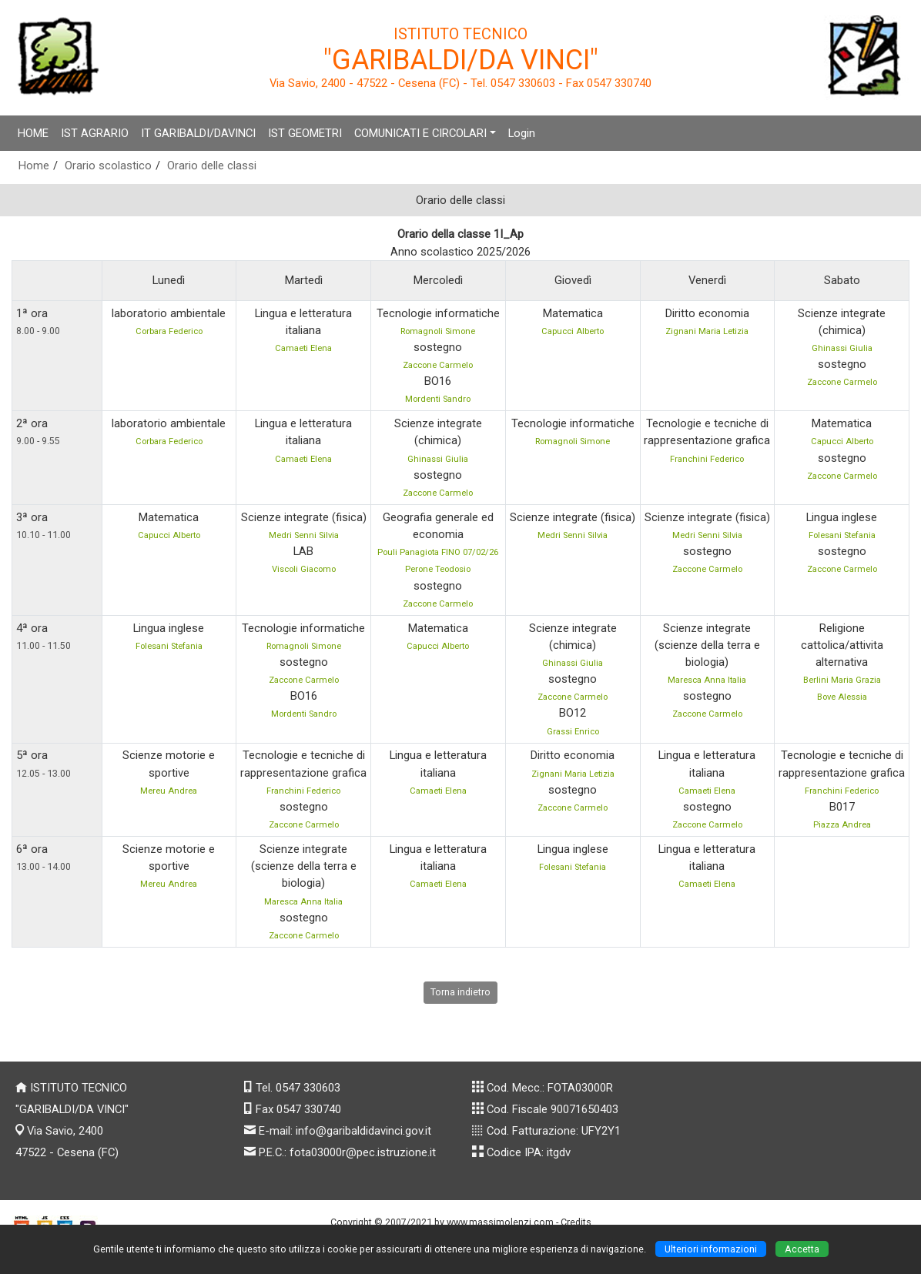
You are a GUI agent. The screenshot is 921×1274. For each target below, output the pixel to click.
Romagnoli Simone (437, 331)
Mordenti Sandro (438, 399)
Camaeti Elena (303, 348)
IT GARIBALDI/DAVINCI (198, 133)
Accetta (802, 1249)
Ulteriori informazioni (711, 1249)
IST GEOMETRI (305, 133)
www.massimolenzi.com (500, 1222)
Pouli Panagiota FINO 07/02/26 (437, 552)
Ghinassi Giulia (842, 348)
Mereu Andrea (168, 791)
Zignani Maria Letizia (707, 331)
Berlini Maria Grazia (842, 680)
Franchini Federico (707, 459)
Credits (576, 1222)
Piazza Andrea (842, 825)
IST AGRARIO (95, 133)
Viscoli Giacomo (304, 569)
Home (33, 165)
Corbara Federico (169, 331)
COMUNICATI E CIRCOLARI (420, 133)
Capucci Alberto (572, 331)
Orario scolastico (108, 165)
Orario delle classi (211, 165)
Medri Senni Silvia (304, 535)
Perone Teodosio (438, 569)
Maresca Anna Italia (707, 680)
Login (521, 133)
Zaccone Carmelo (438, 365)
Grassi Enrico (573, 732)
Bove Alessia (842, 697)
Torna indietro (460, 992)
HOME (33, 133)
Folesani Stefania (842, 535)
